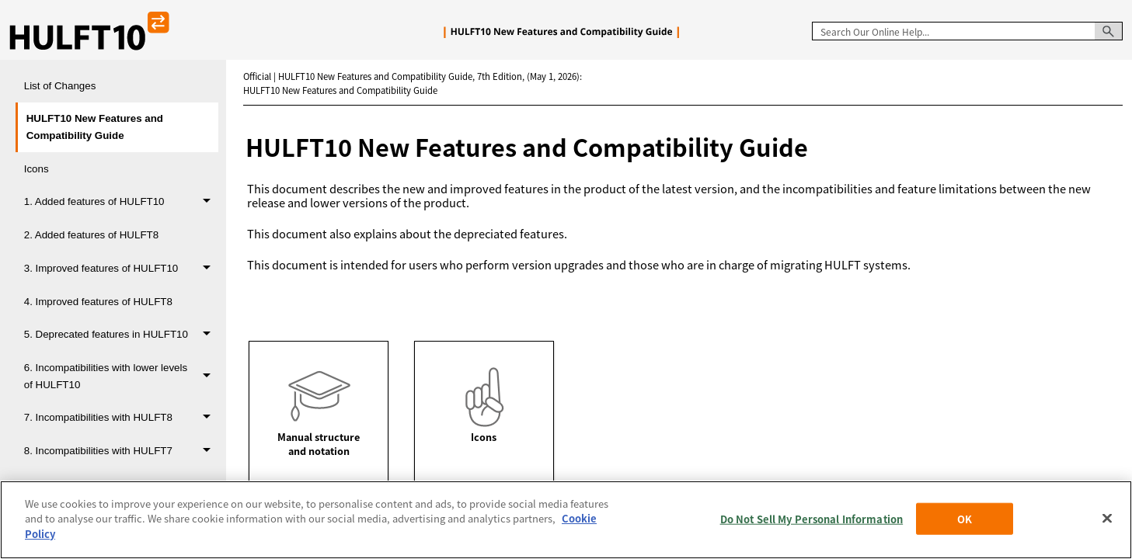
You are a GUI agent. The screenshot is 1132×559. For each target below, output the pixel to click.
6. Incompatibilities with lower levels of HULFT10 (121, 376)
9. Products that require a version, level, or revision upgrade (121, 492)
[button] (1109, 31)
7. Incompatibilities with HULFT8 (121, 418)
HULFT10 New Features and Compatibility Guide (94, 127)
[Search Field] (967, 31)
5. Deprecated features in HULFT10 (121, 335)
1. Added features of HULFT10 (121, 202)
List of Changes (60, 86)
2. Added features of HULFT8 (91, 235)
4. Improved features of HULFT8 (98, 301)
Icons (36, 169)
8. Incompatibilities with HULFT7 (121, 450)
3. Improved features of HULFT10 (121, 268)
